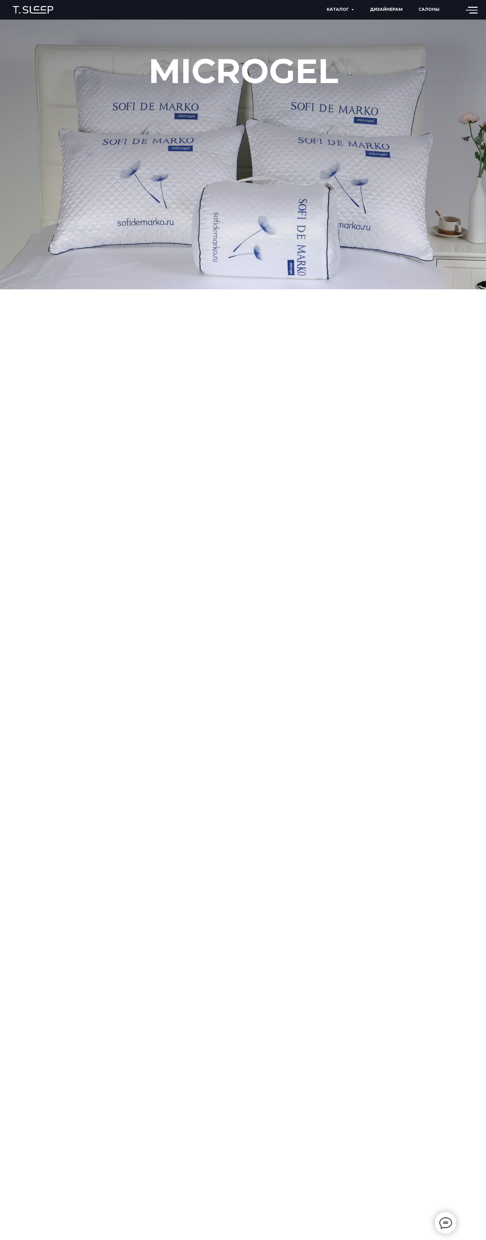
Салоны (428, 9)
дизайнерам (386, 9)
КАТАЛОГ (338, 9)
